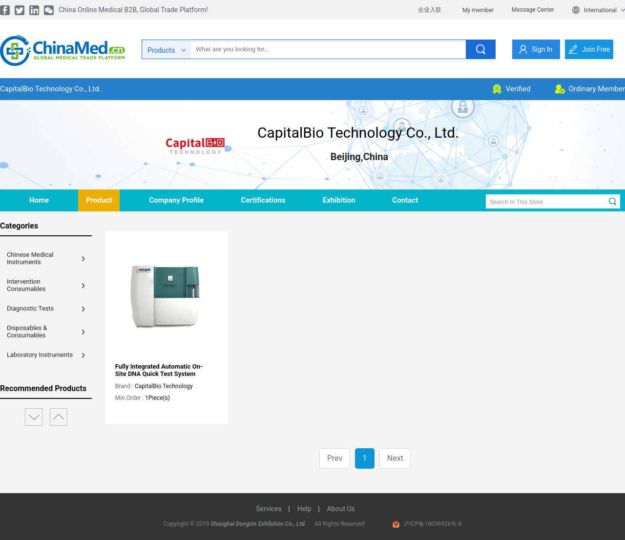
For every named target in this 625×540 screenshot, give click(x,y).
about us (341, 509)
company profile (176, 200)
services (269, 509)
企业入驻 (429, 9)
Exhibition (339, 200)
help (304, 509)
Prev (335, 458)
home (39, 200)
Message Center (533, 9)
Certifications (263, 200)
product (99, 200)
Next (395, 458)
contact (405, 200)
